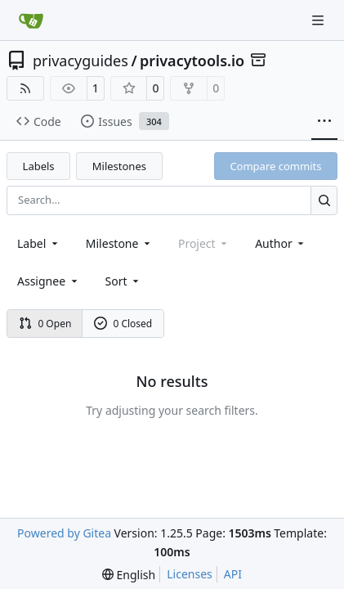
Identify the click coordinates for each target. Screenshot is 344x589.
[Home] (31, 20)
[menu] (124, 281)
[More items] (324, 122)
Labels (39, 166)
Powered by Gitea (64, 533)
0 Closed (123, 323)
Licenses (189, 574)
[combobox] (39, 243)
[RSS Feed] (25, 88)
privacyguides (80, 60)
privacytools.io (192, 60)
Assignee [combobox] (48, 281)
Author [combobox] (280, 243)
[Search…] (323, 200)
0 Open (45, 323)
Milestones (119, 166)
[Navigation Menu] (319, 20)
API (233, 574)
